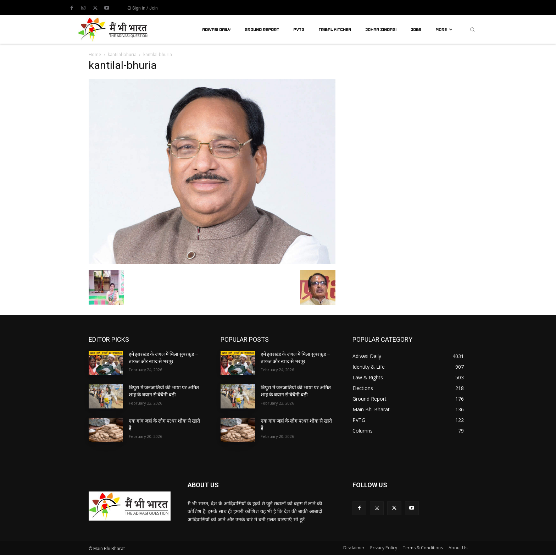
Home (95, 54)
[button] (472, 29)
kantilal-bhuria (122, 54)
